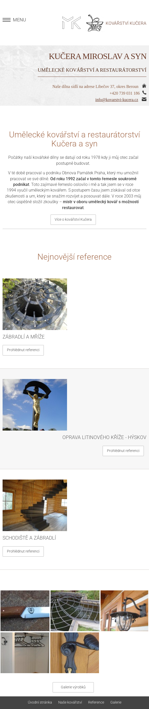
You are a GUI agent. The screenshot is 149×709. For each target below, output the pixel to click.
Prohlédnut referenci (23, 350)
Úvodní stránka (40, 702)
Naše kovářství (70, 702)
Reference (96, 702)
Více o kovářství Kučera (73, 219)
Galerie (115, 702)
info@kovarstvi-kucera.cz (116, 99)
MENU (19, 19)
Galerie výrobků (73, 687)
